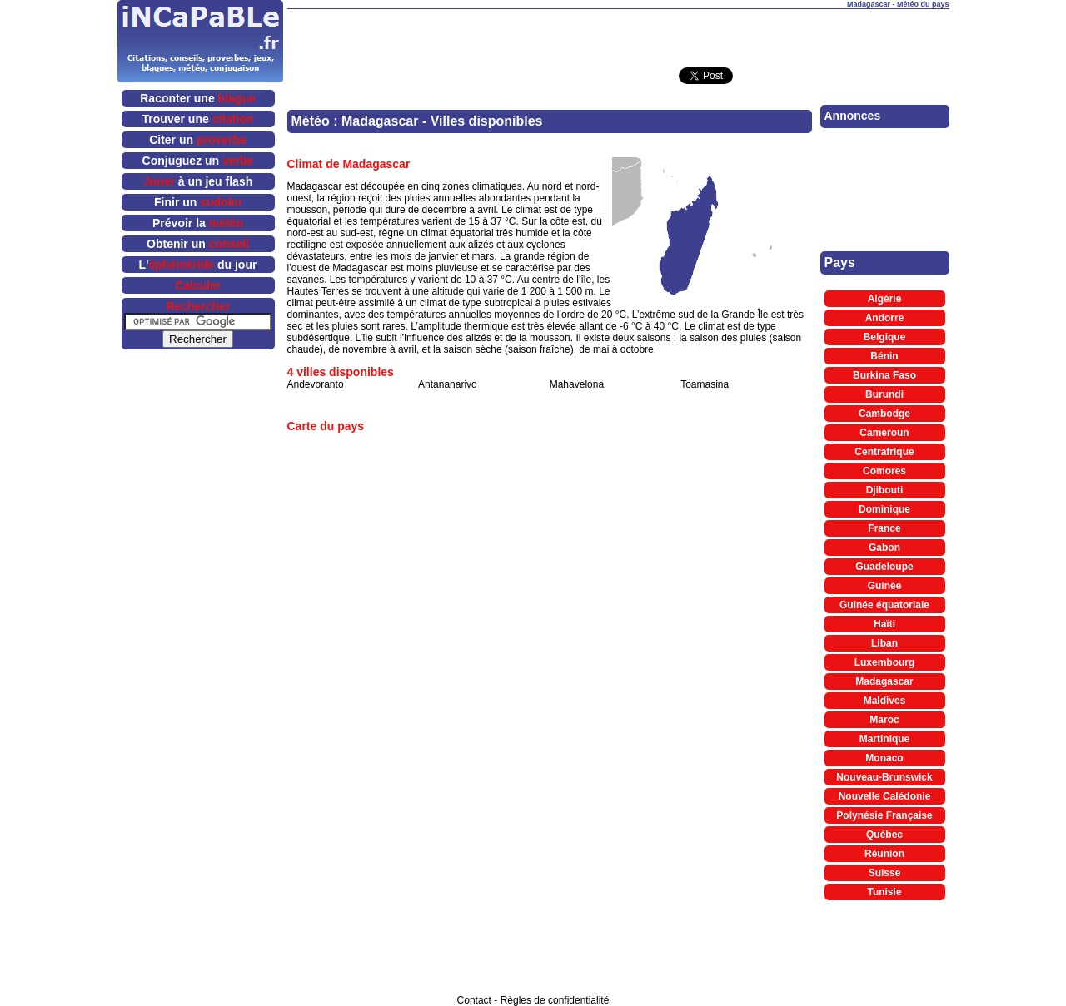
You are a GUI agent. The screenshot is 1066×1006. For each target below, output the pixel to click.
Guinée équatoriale (884, 605)
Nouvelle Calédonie (885, 796)
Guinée (885, 586)
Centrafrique (884, 452)
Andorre (884, 318)
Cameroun (884, 433)
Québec (884, 834)
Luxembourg (884, 662)
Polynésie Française (884, 815)
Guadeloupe (884, 566)
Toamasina (704, 384)
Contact (474, 1000)
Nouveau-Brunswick (884, 777)
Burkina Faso (884, 375)
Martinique (884, 739)
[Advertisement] (618, 34)
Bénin (884, 356)
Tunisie (884, 892)
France (884, 528)
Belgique (885, 337)
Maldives (885, 700)
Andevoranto (315, 384)
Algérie (885, 299)
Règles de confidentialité (555, 1000)
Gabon (884, 547)
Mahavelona (577, 384)
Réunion (884, 854)
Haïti (884, 624)
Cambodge (884, 413)
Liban (884, 643)
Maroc (884, 720)
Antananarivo (447, 384)
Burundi (884, 394)
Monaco (884, 758)
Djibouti (885, 490)
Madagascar (884, 681)
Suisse (885, 873)
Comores (884, 471)
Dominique (884, 509)
